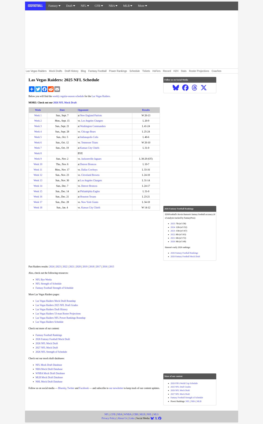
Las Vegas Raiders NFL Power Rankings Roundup (61, 318)
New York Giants (89, 202)
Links (132, 418)
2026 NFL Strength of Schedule (51, 352)
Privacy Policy (109, 418)
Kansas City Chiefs (89, 148)
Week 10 (38, 164)
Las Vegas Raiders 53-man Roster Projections (58, 313)
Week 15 (38, 191)
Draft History (71, 71)
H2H (175, 71)
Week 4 (38, 131)
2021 (71, 266)
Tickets (146, 71)
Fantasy (55, 5)
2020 (78, 266)
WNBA (127, 414)
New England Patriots (91, 115)
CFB (99, 5)
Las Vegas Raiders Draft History (52, 309)
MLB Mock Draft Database (49, 377)
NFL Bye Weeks (44, 279)
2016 (104, 266)
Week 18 (38, 207)
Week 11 (38, 169)
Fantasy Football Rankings (49, 335)
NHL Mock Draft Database (49, 381)
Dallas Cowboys (89, 169)
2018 (91, 266)
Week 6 (38, 142)
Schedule (134, 71)
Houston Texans (88, 196)
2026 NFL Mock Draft (65, 102)
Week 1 (38, 115)
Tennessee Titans (89, 142)
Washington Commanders (93, 126)
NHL (149, 414)
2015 (111, 266)
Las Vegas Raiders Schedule (50, 322)
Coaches (216, 71)
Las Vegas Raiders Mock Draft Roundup (56, 301)
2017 (98, 266)
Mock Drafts (55, 71)
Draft (70, 5)
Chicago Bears (88, 131)
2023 (58, 266)
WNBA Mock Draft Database (50, 373)
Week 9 (38, 158)
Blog (83, 71)
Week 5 (38, 137)
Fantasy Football (97, 71)
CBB (135, 414)
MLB (127, 5)
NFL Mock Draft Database (49, 365)
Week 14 (38, 186)
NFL (85, 5)
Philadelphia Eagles (90, 191)
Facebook (84, 388)
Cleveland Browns (90, 175)
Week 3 (38, 126)
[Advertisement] (131, 39)
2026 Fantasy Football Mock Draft (53, 339)
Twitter (70, 388)
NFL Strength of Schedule (49, 283)
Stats (183, 71)
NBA (113, 5)
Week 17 (38, 202)
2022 (64, 266)
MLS (156, 414)
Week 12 (38, 175)
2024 (51, 266)
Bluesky (62, 388)
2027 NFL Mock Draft (47, 347)
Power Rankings (118, 71)
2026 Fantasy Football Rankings (184, 253)
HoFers (156, 71)
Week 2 (38, 120)
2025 (173, 223)
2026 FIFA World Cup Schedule (184, 383)
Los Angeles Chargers (92, 120)
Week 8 (38, 153)
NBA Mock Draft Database (49, 369)
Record (167, 71)
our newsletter (116, 388)
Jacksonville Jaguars (91, 158)
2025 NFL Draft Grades (181, 387)
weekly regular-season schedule (68, 96)
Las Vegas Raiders (36, 71)
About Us (122, 418)
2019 (85, 266)
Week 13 (38, 180)
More (142, 5)
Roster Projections (199, 71)
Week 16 (38, 196)
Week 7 (38, 148)
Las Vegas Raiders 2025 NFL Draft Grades (57, 305)
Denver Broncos (88, 164)
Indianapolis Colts (89, 137)
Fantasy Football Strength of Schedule (55, 288)
